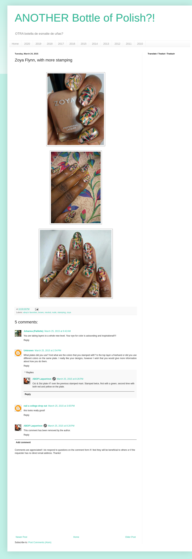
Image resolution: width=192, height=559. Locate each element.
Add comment (23, 442)
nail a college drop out (35, 406)
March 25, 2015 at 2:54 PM (48, 350)
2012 (117, 43)
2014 (95, 43)
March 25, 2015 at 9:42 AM (57, 331)
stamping (62, 312)
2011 (129, 43)
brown (41, 312)
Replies (30, 372)
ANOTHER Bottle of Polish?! (85, 18)
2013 (106, 43)
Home (15, 43)
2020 (27, 43)
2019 (38, 43)
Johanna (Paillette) (33, 331)
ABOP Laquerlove (41, 379)
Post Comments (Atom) (39, 542)
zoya (69, 312)
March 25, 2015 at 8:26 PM (70, 379)
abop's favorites (30, 312)
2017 (61, 43)
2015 (83, 43)
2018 (50, 43)
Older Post (130, 537)
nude (54, 312)
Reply (26, 340)
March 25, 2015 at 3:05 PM (61, 406)
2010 (140, 43)
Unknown (29, 350)
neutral (48, 312)
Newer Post (21, 537)
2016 (72, 43)
